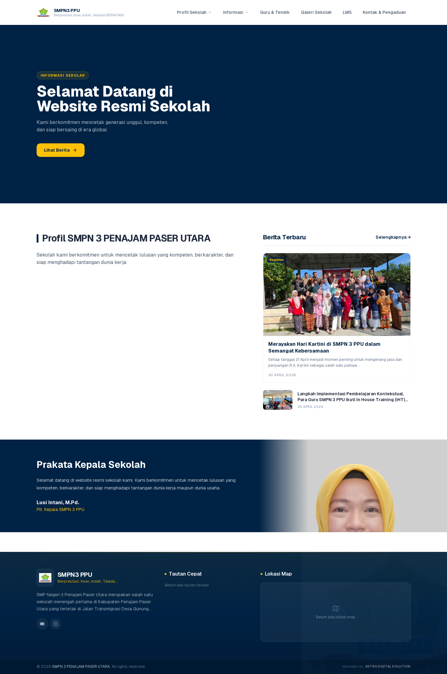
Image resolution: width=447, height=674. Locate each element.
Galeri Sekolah (316, 12)
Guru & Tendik (275, 12)
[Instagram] (55, 623)
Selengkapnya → (393, 237)
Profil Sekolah (194, 12)
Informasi (236, 12)
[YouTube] (42, 623)
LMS (347, 12)
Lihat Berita (60, 150)
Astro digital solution (388, 666)
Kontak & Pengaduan (384, 12)
